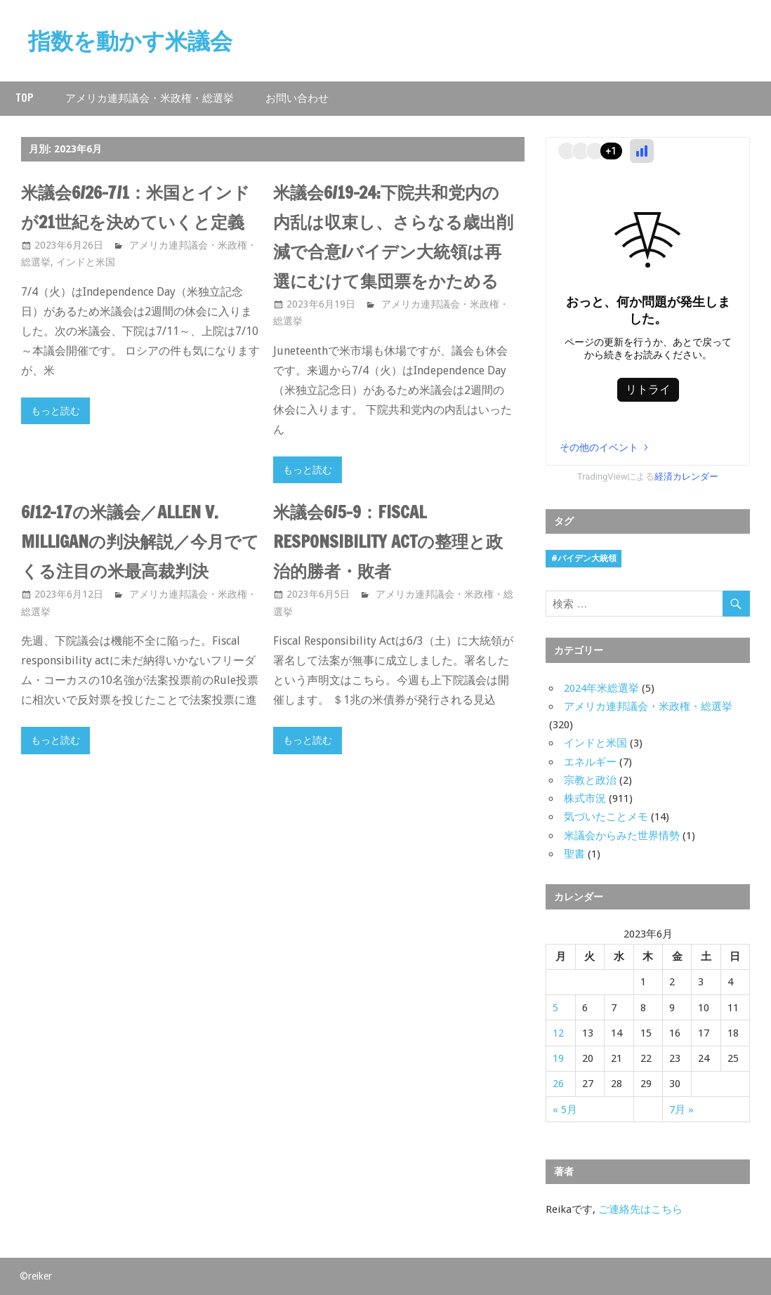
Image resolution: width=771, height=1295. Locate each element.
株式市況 (585, 798)
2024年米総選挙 (601, 688)
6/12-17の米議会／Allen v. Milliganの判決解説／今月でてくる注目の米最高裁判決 (140, 541)
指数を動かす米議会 (130, 41)
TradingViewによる (648, 476)
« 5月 (565, 1109)
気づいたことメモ (606, 816)
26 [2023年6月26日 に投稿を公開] (558, 1083)
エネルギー (590, 762)
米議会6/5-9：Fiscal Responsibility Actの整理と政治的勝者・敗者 (388, 541)
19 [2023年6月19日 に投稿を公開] (558, 1058)
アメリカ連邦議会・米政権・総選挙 (149, 98)
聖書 (574, 854)
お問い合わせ (297, 98)
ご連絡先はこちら (640, 1209)
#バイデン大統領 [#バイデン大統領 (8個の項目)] (584, 558)
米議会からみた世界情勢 (622, 835)
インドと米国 (85, 262)
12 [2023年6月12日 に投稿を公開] (558, 1033)
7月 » (681, 1109)
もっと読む (55, 411)
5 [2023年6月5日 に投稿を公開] (555, 1007)
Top (25, 98)
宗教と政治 (590, 780)
